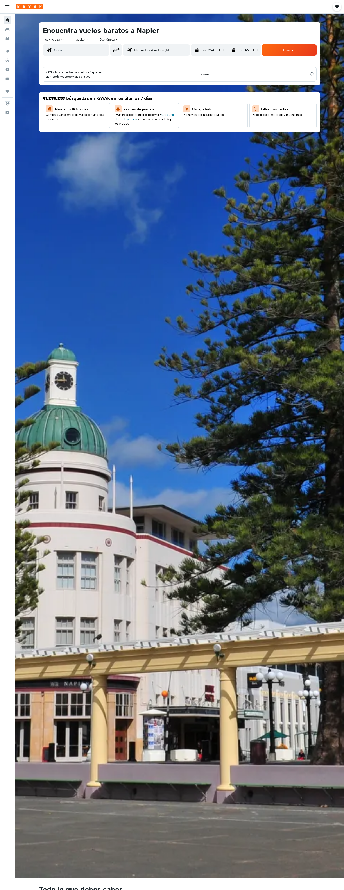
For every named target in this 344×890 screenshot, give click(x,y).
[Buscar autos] (7, 38)
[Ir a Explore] (7, 51)
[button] (7, 7)
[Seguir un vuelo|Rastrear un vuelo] (7, 60)
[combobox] (54, 39)
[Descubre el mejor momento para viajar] (7, 69)
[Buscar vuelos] (7, 20)
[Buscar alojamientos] (7, 29)
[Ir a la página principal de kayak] (29, 6)
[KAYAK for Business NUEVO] (7, 78)
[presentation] (312, 74)
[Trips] (7, 91)
